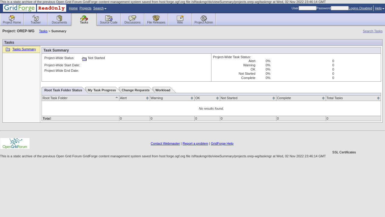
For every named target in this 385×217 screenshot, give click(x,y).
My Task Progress (102, 90)
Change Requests (135, 90)
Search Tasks (373, 31)
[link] (344, 142)
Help (379, 8)
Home (73, 8)
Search (99, 8)
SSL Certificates (344, 152)
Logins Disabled (360, 8)
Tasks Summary (20, 49)
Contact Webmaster (165, 143)
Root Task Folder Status (63, 90)
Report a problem (195, 143)
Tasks (43, 31)
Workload (162, 90)
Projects (85, 8)
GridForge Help (222, 143)
